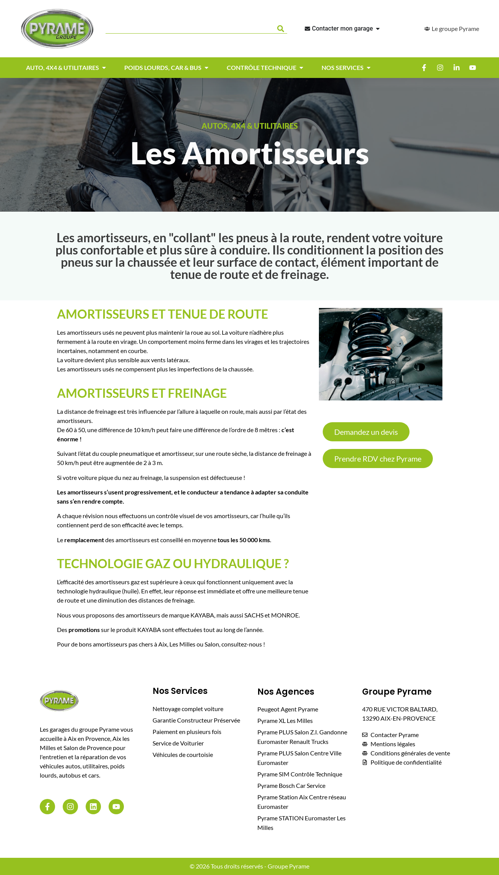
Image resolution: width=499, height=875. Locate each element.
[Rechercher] (282, 28)
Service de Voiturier (178, 743)
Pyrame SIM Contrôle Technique (299, 774)
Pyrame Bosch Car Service (291, 785)
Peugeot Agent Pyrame (287, 709)
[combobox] (190, 28)
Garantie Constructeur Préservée (196, 720)
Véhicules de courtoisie (183, 754)
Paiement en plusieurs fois (187, 731)
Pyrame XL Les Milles (285, 720)
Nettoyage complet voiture (188, 708)
